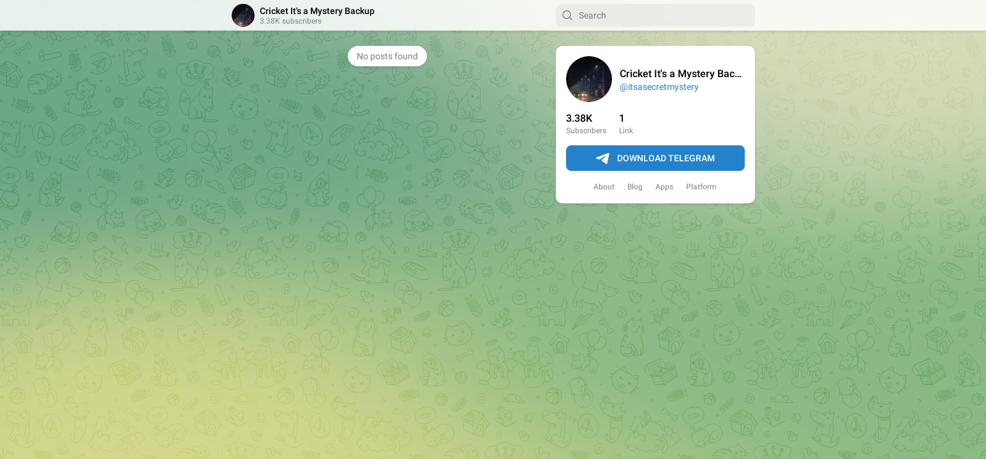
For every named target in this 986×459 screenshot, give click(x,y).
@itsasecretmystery (659, 87)
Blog (635, 186)
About (604, 186)
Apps (664, 186)
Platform (701, 186)
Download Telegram (655, 158)
